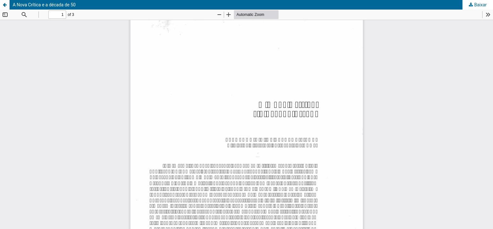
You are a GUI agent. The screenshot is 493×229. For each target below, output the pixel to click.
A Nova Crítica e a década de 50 (44, 4)
